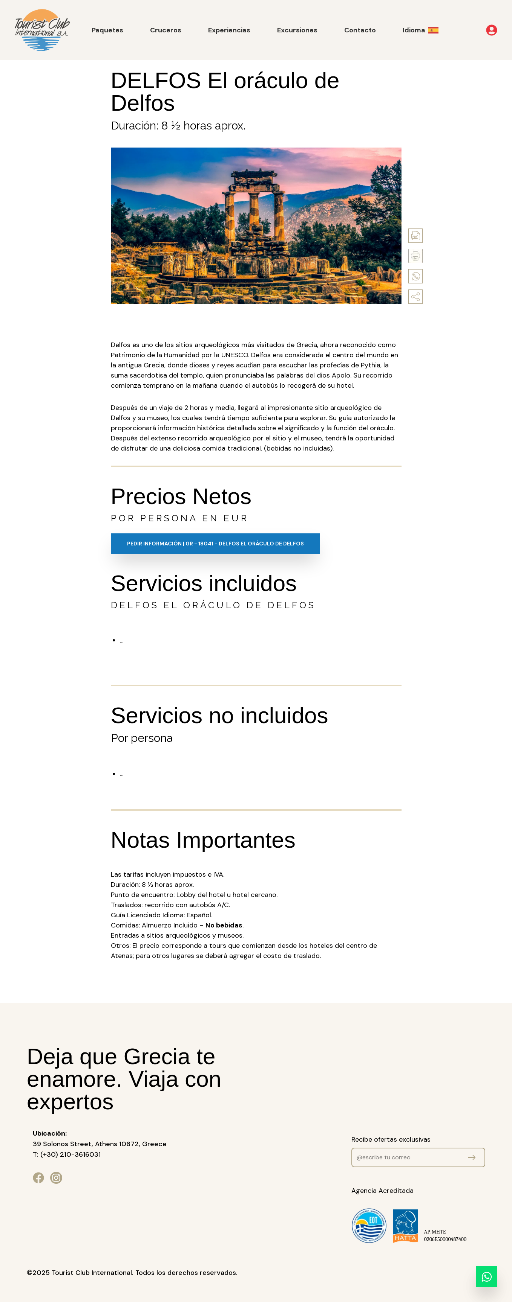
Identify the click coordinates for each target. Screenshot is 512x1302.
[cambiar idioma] (426, 30)
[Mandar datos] (471, 1157)
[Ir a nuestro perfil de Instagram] (56, 1178)
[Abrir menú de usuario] (481, 30)
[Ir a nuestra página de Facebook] (38, 1177)
